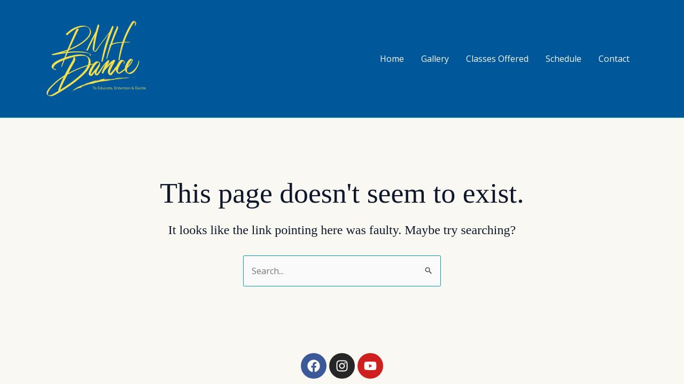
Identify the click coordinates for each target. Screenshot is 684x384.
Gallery (435, 59)
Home (392, 59)
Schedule (563, 59)
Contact (613, 59)
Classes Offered (497, 59)
